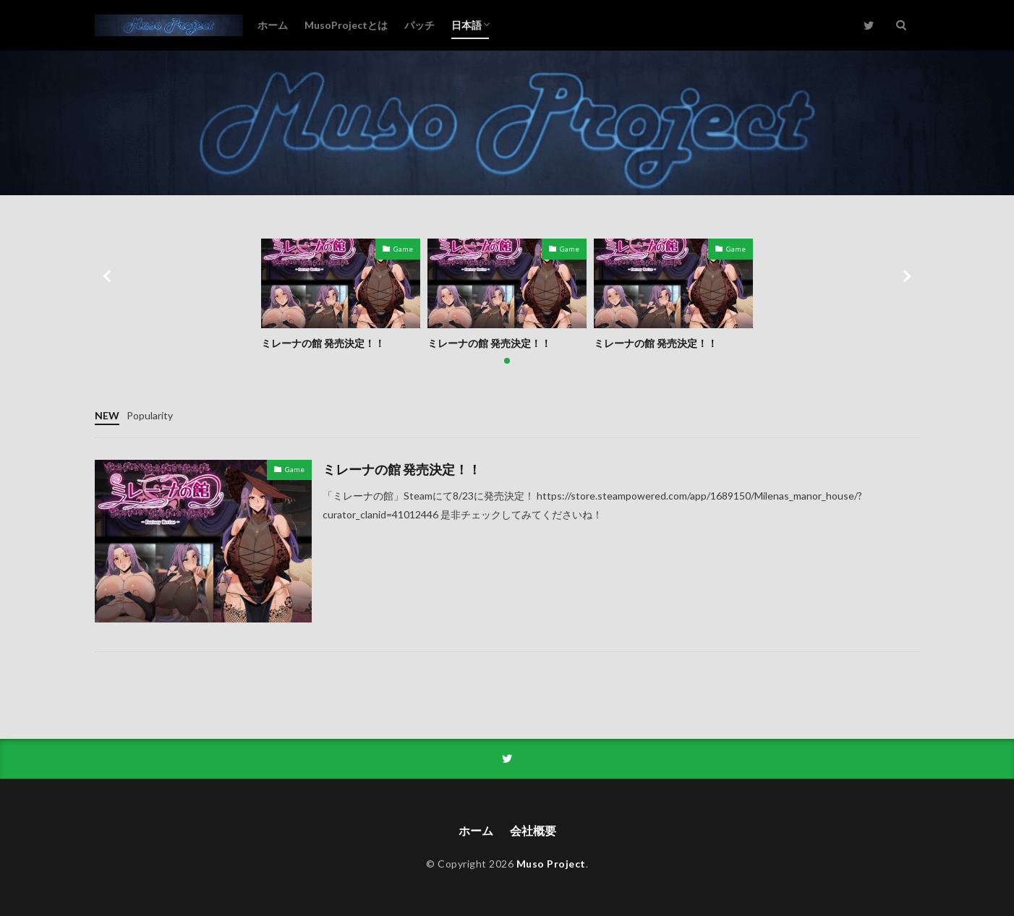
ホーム (272, 25)
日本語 (466, 25)
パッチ (419, 25)
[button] (109, 276)
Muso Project (551, 863)
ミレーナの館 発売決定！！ (323, 343)
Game (403, 248)
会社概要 (533, 830)
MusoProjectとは (346, 25)
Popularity (150, 415)
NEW (107, 415)
